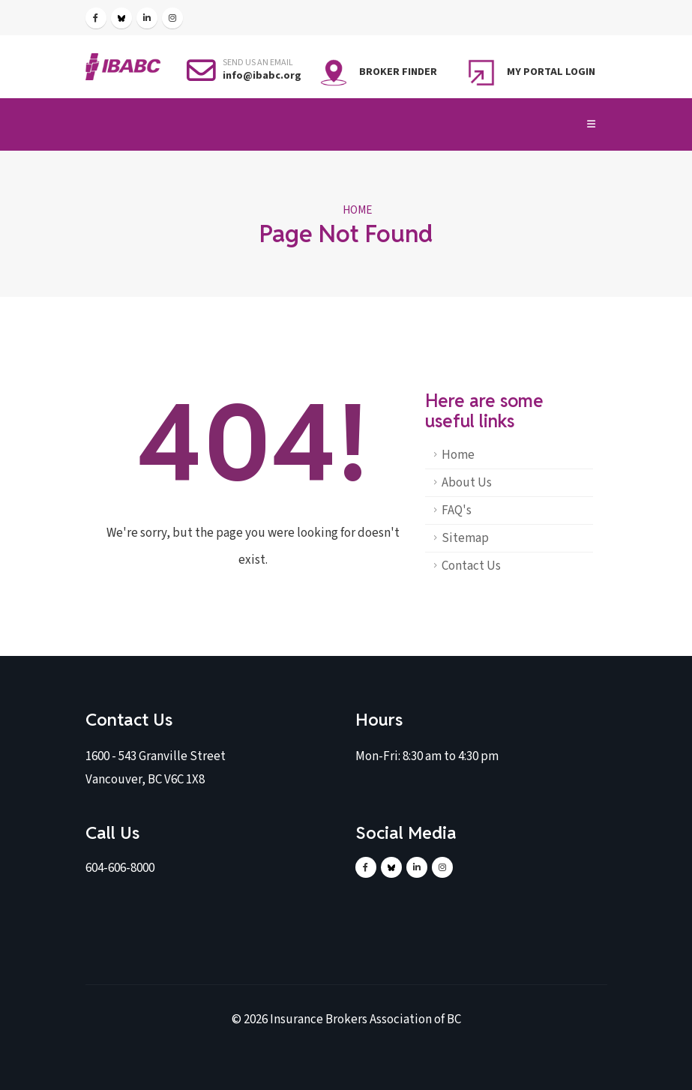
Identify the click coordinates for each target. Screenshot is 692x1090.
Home (357, 210)
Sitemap (465, 538)
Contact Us (471, 566)
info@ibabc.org (262, 75)
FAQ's (457, 511)
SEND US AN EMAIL (258, 63)
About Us (467, 483)
